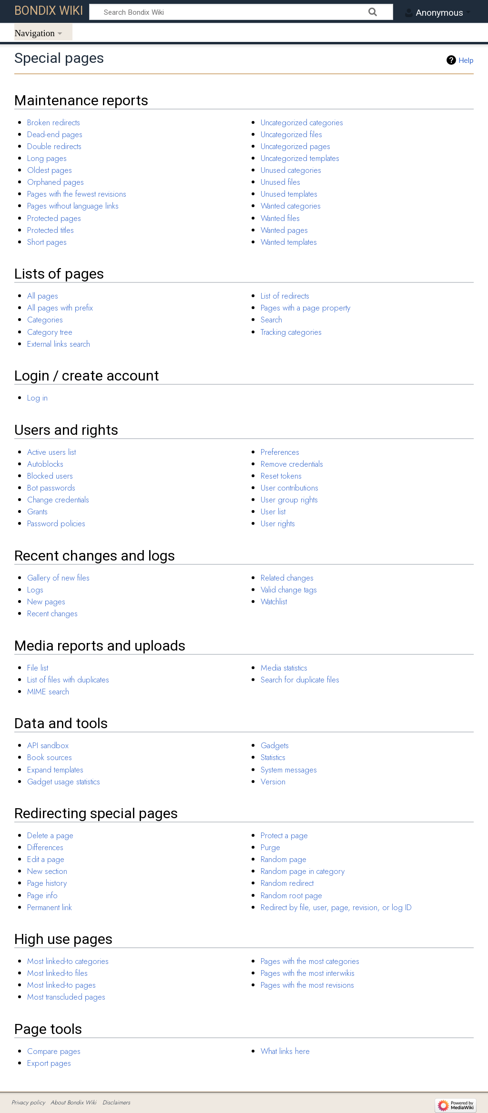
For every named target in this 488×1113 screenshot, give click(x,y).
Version (273, 781)
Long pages (47, 158)
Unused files (280, 182)
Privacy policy (28, 1102)
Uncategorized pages (295, 146)
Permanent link (49, 907)
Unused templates (289, 194)
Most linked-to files (57, 973)
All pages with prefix (60, 307)
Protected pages (54, 218)
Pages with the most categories (310, 961)
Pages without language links (73, 205)
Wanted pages (284, 230)
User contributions (289, 487)
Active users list (51, 452)
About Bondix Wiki (73, 1102)
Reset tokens (281, 475)
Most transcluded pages (66, 997)
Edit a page (45, 859)
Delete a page (50, 835)
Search (271, 319)
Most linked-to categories (68, 961)
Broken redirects (53, 122)
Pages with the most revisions (307, 985)
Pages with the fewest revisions (76, 194)
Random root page (291, 895)
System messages (289, 769)
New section (47, 871)
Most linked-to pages (61, 985)
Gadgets (275, 745)
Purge (270, 847)
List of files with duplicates (68, 679)
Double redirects (54, 146)
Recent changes (52, 613)
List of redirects (285, 295)
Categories (45, 319)
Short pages (47, 242)
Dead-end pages (54, 134)
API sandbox (48, 745)
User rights (278, 523)
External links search (58, 344)
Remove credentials (292, 464)
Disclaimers (116, 1102)
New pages (46, 601)
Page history (47, 883)
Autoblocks (45, 464)
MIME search (48, 691)
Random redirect (287, 883)
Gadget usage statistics (63, 781)
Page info (42, 895)
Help (465, 60)
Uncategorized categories (302, 122)
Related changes (287, 577)
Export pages (49, 1063)
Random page (283, 859)
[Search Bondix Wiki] (241, 12)
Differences (45, 847)
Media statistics (284, 667)
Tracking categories (291, 332)
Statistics (273, 757)
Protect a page (284, 835)
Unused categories (291, 170)
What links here (285, 1051)
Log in (37, 397)
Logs (35, 589)
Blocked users (50, 475)
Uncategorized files (291, 134)
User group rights (289, 499)
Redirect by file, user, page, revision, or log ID (336, 907)
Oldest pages (49, 170)
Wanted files (280, 218)
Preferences (280, 452)
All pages (42, 295)
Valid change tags (289, 589)
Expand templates (55, 769)
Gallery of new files (58, 577)
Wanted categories (291, 205)
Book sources (49, 757)
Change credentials (58, 499)
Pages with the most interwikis (308, 973)
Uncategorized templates (300, 158)
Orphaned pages (55, 182)
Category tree (49, 332)
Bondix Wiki (48, 11)
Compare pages (54, 1051)
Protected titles (50, 230)
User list (273, 511)
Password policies (56, 523)
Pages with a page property (305, 307)
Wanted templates (289, 242)
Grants (37, 511)
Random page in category (303, 871)
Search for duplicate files (300, 679)
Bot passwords (51, 487)
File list (37, 667)
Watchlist (274, 601)
